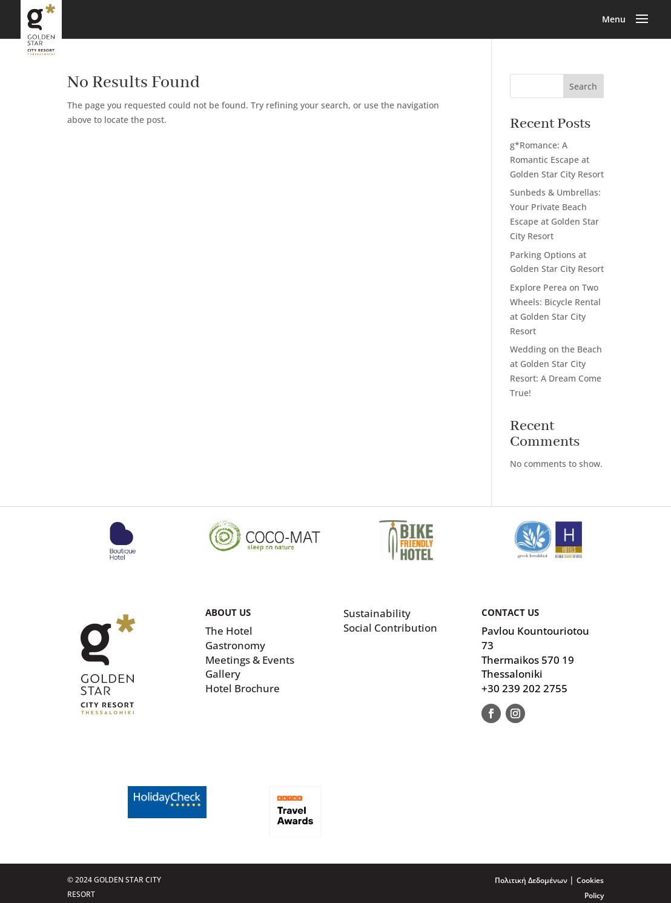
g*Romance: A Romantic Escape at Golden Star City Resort (557, 159)
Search (583, 86)
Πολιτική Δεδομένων (532, 880)
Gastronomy (235, 645)
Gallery (222, 674)
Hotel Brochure (242, 688)
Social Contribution (390, 628)
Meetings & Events (249, 660)
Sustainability (377, 613)
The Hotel (229, 631)
